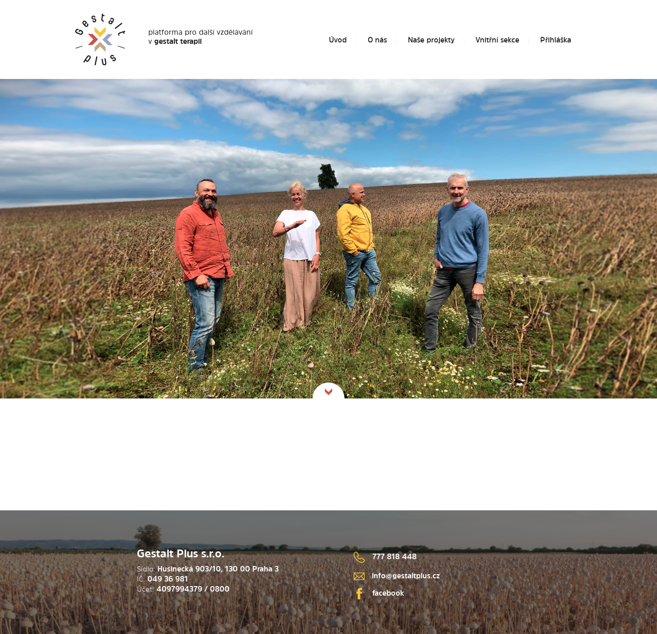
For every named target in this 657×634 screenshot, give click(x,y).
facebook (379, 593)
